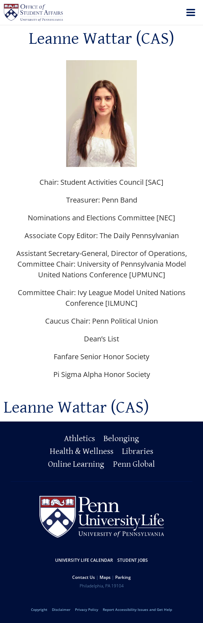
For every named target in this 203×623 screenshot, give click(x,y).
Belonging (121, 439)
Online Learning (76, 464)
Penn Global (134, 464)
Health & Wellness (81, 451)
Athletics (79, 439)
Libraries (137, 451)
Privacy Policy (86, 609)
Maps (105, 577)
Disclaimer (61, 609)
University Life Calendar (84, 560)
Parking (123, 577)
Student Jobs (132, 560)
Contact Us (83, 577)
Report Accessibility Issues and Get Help (137, 609)
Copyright (39, 609)
